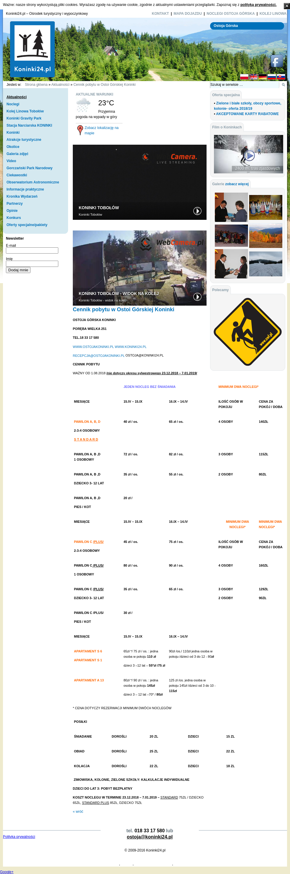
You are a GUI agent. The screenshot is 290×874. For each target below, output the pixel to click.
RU (271, 77)
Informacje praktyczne (25, 189)
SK (281, 77)
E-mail (11, 246)
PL (244, 77)
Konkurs (14, 218)
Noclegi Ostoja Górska (231, 14)
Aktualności (60, 85)
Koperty (64, 864)
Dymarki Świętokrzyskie (153, 864)
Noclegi (13, 104)
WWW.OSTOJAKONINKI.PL (93, 346)
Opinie (12, 211)
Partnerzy (15, 203)
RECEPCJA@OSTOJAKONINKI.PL (99, 355)
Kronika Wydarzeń (22, 196)
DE (262, 77)
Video (11, 161)
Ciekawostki (17, 175)
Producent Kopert (43, 864)
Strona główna (36, 85)
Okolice (13, 147)
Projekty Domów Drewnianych (95, 864)
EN (253, 77)
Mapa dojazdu (188, 14)
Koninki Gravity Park (24, 118)
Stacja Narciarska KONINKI (29, 125)
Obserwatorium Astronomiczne (33, 182)
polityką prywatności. (258, 5)
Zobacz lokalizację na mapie (102, 130)
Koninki (13, 132)
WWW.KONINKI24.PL (131, 346)
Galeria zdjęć (17, 154)
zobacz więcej (237, 184)
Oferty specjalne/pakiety (27, 225)
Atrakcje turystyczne (24, 140)
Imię (9, 259)
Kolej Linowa (273, 14)
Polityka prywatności (19, 837)
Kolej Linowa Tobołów (25, 111)
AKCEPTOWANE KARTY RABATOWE (247, 114)
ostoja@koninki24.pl (150, 836)
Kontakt (160, 14)
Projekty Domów (16, 864)
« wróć (78, 812)
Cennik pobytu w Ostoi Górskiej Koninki (104, 85)
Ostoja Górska (226, 26)
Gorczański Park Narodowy (29, 168)
